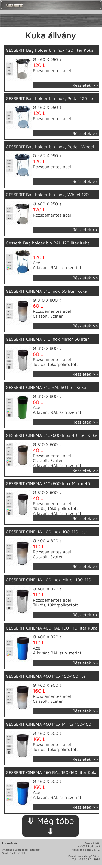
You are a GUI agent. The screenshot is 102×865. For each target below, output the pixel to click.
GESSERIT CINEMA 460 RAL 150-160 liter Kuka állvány (52, 776)
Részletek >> (85, 85)
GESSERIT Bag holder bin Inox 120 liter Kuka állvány (50, 54)
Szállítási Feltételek (14, 852)
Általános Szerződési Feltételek (21, 849)
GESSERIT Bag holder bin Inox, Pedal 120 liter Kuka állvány (51, 102)
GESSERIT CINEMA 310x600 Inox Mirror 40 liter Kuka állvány (48, 487)
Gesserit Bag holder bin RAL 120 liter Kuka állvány (48, 246)
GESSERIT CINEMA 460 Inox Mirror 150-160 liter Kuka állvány (48, 728)
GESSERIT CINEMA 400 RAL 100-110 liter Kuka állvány (52, 631)
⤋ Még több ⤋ (50, 825)
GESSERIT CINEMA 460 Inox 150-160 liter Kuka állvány (46, 680)
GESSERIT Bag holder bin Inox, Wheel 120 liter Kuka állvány (47, 198)
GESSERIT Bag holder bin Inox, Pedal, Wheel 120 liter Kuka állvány (50, 150)
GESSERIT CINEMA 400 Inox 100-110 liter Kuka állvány (46, 535)
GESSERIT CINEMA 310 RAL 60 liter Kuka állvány (46, 391)
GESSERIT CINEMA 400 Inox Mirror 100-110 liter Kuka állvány (48, 583)
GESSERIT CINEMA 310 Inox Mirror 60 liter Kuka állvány (47, 343)
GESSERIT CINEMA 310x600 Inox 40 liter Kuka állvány (51, 439)
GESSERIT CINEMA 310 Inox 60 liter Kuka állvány (46, 295)
